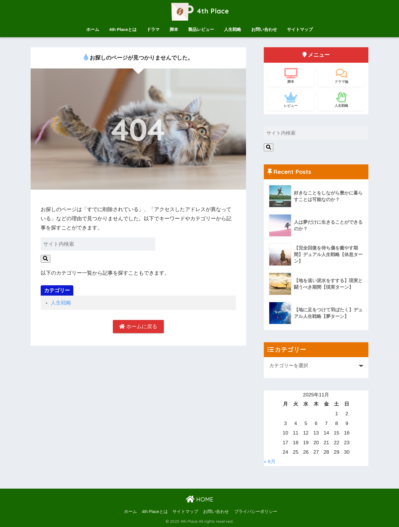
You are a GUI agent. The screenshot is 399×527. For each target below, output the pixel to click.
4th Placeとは (123, 29)
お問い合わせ (264, 29)
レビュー (290, 100)
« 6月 (270, 461)
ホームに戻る (138, 326)
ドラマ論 (341, 76)
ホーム (92, 29)
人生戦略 (232, 29)
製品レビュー (201, 29)
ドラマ (153, 29)
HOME (199, 499)
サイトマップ (300, 29)
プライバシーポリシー (255, 511)
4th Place (199, 11)
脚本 (174, 29)
